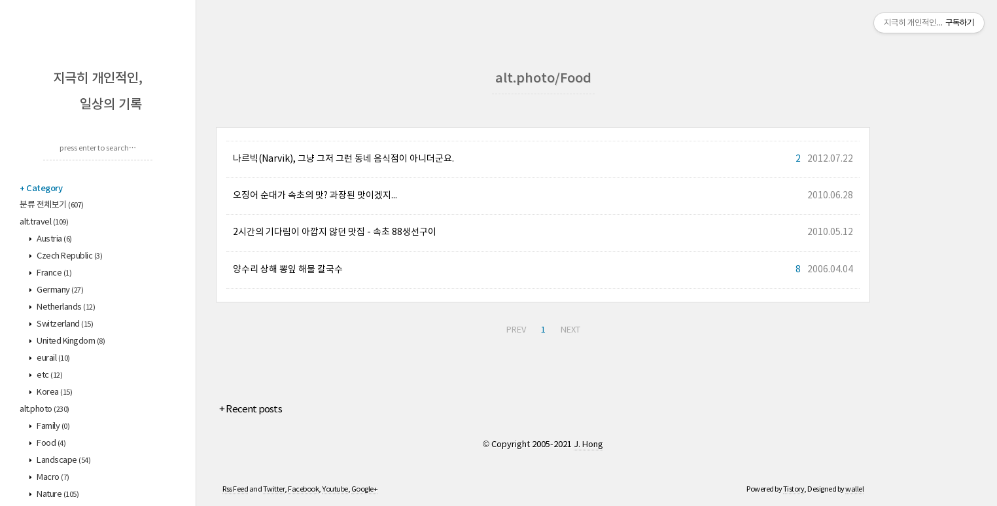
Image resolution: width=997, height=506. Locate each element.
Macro (52, 477)
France (53, 273)
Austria (53, 239)
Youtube (335, 489)
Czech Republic (69, 256)
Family (52, 426)
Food (50, 443)
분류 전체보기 (52, 205)
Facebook (303, 489)
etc (49, 375)
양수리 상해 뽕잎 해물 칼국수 (288, 269)
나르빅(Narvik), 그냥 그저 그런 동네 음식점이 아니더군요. (343, 159)
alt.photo (44, 409)
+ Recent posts (250, 409)
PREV (516, 330)
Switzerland (64, 324)
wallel (854, 489)
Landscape (63, 460)
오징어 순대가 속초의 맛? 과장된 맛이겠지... (315, 195)
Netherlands (65, 307)
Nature (57, 494)
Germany (59, 290)
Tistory (794, 489)
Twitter (274, 489)
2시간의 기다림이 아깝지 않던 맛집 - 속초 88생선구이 (334, 232)
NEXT (570, 330)
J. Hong (588, 445)
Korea (54, 392)
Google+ (364, 489)
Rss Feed (235, 489)
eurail (52, 358)
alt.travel (44, 222)
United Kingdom (70, 341)
